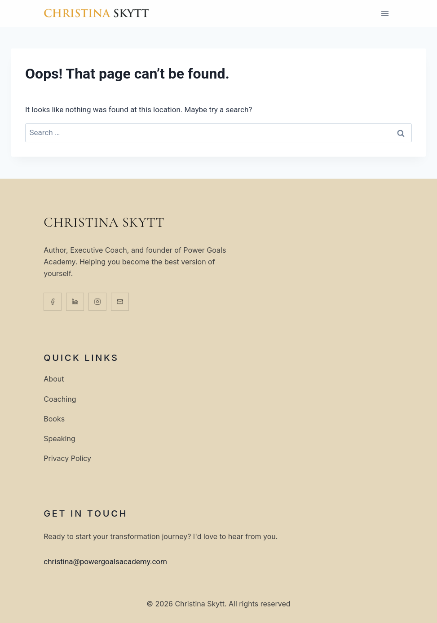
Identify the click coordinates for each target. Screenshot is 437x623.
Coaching (60, 399)
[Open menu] (385, 13)
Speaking (59, 438)
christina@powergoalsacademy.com (105, 561)
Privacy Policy (67, 458)
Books (54, 418)
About (54, 379)
